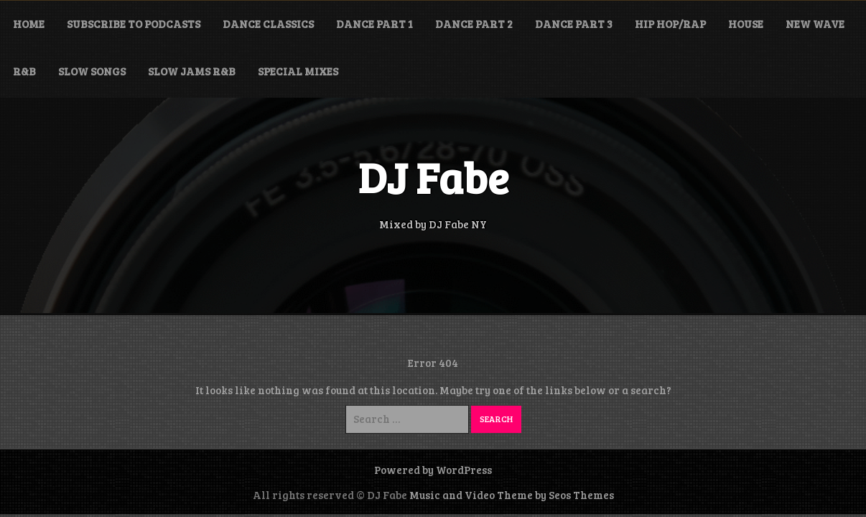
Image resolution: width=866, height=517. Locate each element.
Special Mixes (298, 71)
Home (29, 24)
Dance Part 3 (574, 24)
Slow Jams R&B (192, 71)
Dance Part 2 (474, 24)
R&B (24, 71)
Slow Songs (92, 71)
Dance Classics (268, 24)
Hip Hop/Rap (670, 24)
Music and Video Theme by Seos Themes (511, 495)
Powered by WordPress (433, 469)
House (745, 24)
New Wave (815, 24)
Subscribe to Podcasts (133, 24)
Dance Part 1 (374, 24)
